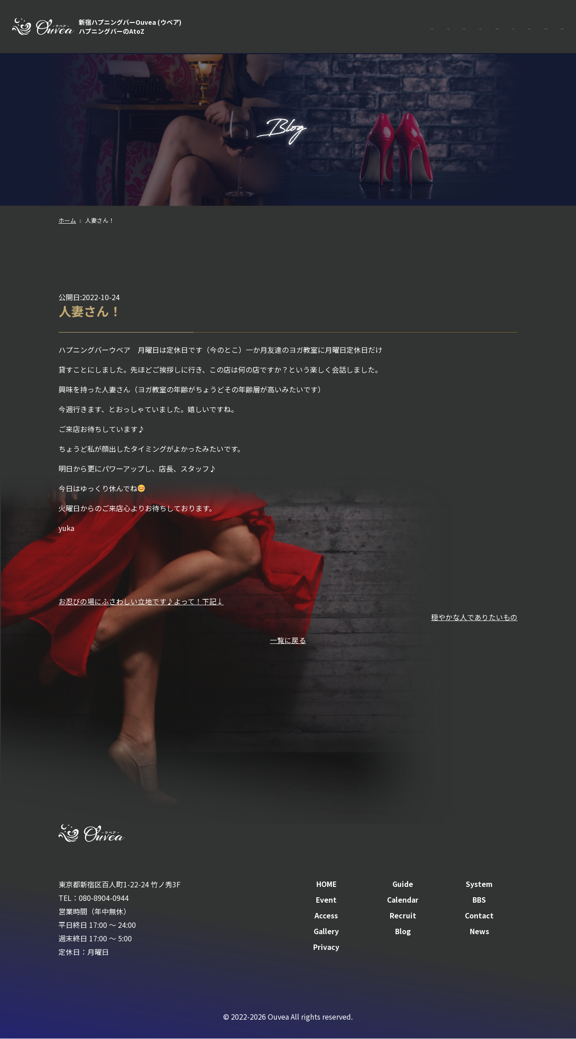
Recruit (511, 27)
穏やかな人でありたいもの (474, 616)
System (333, 27)
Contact (550, 27)
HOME (262, 27)
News (479, 931)
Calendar (407, 27)
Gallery (326, 931)
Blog (403, 931)
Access (474, 27)
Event (369, 27)
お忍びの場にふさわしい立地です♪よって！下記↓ (141, 601)
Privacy (326, 947)
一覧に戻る (288, 639)
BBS (442, 27)
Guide (297, 27)
